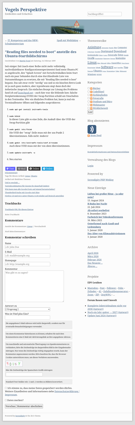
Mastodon (93, 288)
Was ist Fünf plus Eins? (17, 313)
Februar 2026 (95, 259)
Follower (112, 288)
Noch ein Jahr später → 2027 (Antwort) (108, 312)
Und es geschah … (12, 182)
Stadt (115, 67)
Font (102, 288)
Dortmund (107, 51)
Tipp (126, 67)
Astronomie (105, 48)
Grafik (91, 58)
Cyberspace (91, 52)
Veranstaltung (111, 71)
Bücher (96, 88)
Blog (115, 48)
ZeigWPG (106, 294)
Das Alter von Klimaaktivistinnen (106, 233)
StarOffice (120, 67)
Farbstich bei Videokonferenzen (105, 216)
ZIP (97, 294)
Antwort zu (11, 305)
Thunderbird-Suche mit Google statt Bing (22, 192)
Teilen (34, 168)
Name (8, 243)
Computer (122, 47)
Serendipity (20, 415)
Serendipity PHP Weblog (101, 179)
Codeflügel (98, 91)
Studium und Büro (102, 101)
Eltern (101, 55)
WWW (99, 74)
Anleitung (94, 47)
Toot (10, 168)
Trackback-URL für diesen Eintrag (19, 209)
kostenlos (121, 58)
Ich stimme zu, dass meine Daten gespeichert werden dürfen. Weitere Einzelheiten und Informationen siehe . (42, 391)
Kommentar (11, 268)
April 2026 (93, 253)
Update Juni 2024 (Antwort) (102, 315)
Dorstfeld (97, 52)
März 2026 (93, 256)
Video (117, 71)
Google (126, 55)
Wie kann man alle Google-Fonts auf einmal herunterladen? (30, 189)
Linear (30, 226)
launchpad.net (25, 92)
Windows (92, 74)
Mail (22, 168)
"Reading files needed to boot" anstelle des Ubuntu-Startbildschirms (40, 53)
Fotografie (112, 55)
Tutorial (90, 71)
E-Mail (8, 251)
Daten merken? (15, 399)
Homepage (10, 260)
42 (100, 291)
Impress (112, 58)
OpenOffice (116, 63)
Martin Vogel (25, 61)
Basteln (111, 48)
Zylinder (92, 291)
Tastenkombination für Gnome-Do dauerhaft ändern (27, 185)
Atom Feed (95, 135)
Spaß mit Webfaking (67, 40)
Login (90, 165)
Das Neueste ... (95, 263)
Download (120, 51)
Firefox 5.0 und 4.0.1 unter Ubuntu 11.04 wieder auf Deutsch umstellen (34, 195)
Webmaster (123, 71)
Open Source (125, 63)
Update (104, 71)
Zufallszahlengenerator (116, 291)
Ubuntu (34, 175)
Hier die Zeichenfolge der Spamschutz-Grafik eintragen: (29, 370)
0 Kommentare (11, 172)
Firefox (105, 55)
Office (109, 63)
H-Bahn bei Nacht (97, 203)
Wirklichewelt (100, 108)
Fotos (120, 54)
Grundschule (99, 58)
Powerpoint (91, 67)
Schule (98, 67)
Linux (27, 175)
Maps (98, 63)
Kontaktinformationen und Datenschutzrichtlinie (108, 152)
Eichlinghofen (93, 55)
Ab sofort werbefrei (98, 210)
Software (107, 67)
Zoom (91, 294)
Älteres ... (92, 266)
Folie (121, 288)
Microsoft (103, 63)
